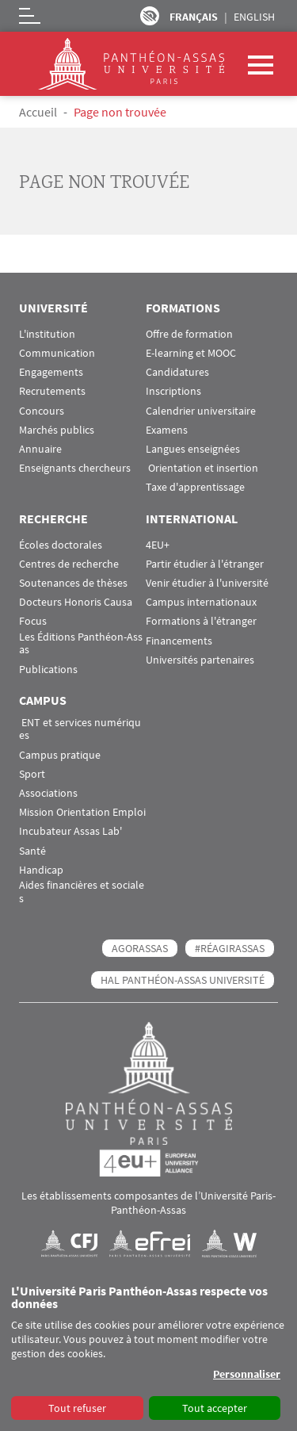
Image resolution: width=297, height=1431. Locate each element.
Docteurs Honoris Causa (75, 602)
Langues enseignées (193, 449)
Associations (48, 793)
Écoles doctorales (60, 545)
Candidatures (177, 372)
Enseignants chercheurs (75, 468)
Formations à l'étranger (201, 621)
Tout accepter (214, 1408)
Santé (32, 851)
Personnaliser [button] (246, 1374)
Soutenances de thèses (73, 583)
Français (193, 17)
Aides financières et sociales (81, 891)
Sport (32, 774)
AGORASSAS (140, 948)
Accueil (38, 112)
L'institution (47, 334)
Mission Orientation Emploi (82, 812)
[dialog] (148, 1353)
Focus (33, 621)
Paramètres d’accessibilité (149, 15)
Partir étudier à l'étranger (205, 564)
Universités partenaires (200, 660)
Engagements (51, 372)
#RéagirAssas (230, 948)
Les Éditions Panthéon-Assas (81, 643)
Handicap (41, 870)
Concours (41, 411)
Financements (179, 641)
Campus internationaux (201, 602)
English (254, 17)
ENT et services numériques (80, 729)
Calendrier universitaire (201, 411)
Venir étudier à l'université (207, 583)
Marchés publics (56, 430)
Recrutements (52, 391)
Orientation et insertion (202, 468)
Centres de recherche (69, 564)
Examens (167, 430)
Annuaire (40, 449)
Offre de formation (189, 334)
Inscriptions (173, 391)
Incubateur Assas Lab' (70, 831)
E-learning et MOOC (191, 353)
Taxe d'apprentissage (195, 487)
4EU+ (157, 545)
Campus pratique (60, 755)
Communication (57, 353)
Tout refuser (77, 1408)
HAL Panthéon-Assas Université (183, 979)
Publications (48, 669)
